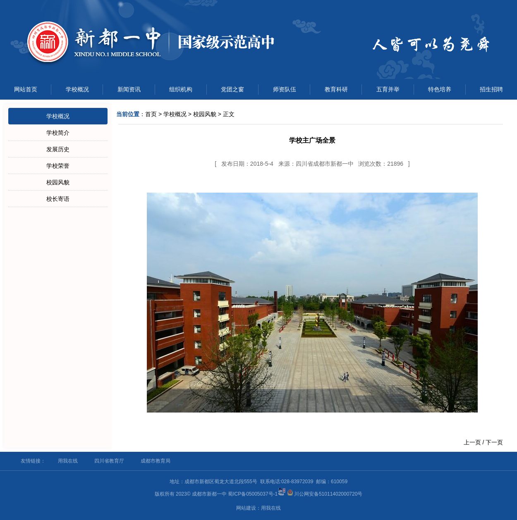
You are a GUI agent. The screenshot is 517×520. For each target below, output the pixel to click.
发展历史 (57, 149)
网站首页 (25, 89)
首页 (151, 114)
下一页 (494, 442)
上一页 (472, 442)
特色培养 (439, 89)
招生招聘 (491, 89)
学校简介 (57, 132)
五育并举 (388, 89)
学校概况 (77, 89)
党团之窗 (232, 89)
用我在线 (68, 461)
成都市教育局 (155, 461)
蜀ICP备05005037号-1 (253, 494)
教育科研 (336, 89)
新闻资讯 (129, 89)
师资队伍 (284, 89)
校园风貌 (57, 182)
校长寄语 (57, 199)
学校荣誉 (57, 165)
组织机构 (180, 89)
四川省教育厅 (109, 461)
